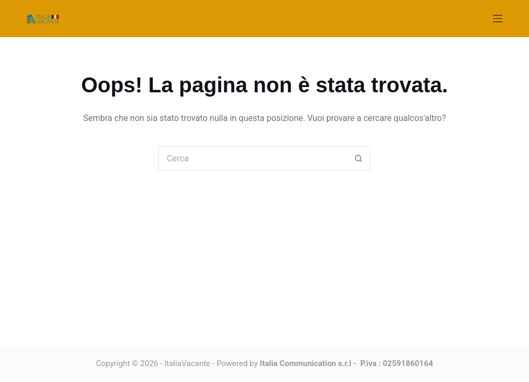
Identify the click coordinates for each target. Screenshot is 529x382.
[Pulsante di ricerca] (358, 158)
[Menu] (497, 18)
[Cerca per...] (252, 158)
